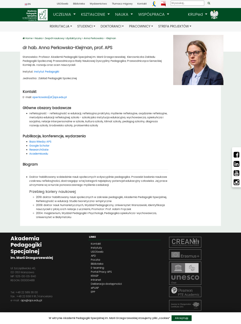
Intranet (96, 280)
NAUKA (122, 14)
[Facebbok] (236, 154)
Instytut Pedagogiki (46, 72)
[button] (64, 14)
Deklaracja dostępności (106, 284)
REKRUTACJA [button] (59, 26)
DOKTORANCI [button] (111, 26)
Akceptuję (181, 318)
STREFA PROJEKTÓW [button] (173, 26)
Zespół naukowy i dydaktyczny (63, 38)
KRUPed (196, 14)
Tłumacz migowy (122, 3)
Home (29, 38)
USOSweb (62, 3)
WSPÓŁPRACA (152, 14)
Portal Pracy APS (101, 272)
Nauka (39, 38)
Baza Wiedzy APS (40, 142)
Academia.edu (38, 154)
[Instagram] (236, 182)
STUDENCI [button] (85, 26)
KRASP (95, 276)
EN (28, 4)
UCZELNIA (62, 14)
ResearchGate (39, 150)
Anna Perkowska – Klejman (100, 38)
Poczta (95, 260)
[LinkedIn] (236, 164)
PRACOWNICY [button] (139, 26)
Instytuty (96, 248)
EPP (93, 292)
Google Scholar (39, 146)
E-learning (97, 268)
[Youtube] (236, 173)
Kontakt (142, 3)
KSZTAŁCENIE (93, 14)
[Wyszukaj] (187, 3)
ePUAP (95, 288)
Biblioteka (79, 3)
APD (93, 256)
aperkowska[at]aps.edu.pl (49, 97)
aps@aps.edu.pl (31, 300)
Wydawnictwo (98, 3)
